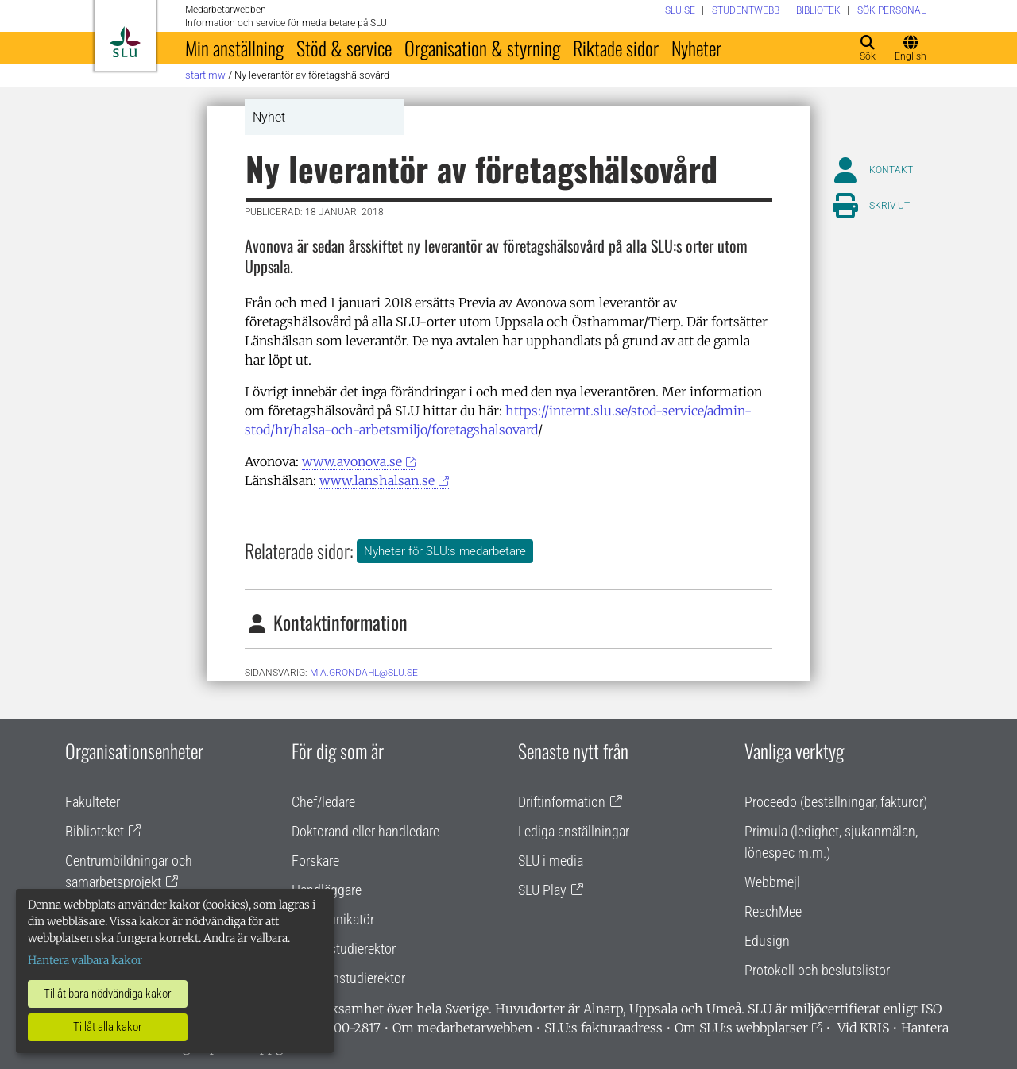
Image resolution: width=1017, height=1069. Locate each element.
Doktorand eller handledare (365, 831)
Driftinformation (561, 801)
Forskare (315, 860)
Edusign (767, 940)
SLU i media (550, 860)
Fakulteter (92, 801)
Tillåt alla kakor (107, 1027)
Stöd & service (344, 47)
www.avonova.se (352, 461)
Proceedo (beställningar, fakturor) (835, 801)
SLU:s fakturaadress (603, 1028)
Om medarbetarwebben (462, 1028)
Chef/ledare (323, 801)
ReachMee (773, 911)
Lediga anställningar (573, 831)
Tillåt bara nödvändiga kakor (108, 993)
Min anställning (234, 47)
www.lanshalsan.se (377, 480)
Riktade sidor (616, 47)
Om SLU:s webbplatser (741, 1028)
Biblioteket (94, 831)
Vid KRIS (863, 1028)
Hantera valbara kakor (85, 960)
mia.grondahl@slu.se (364, 672)
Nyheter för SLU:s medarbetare (445, 551)
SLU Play (542, 890)
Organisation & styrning (482, 47)
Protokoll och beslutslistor (817, 970)
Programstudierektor (348, 978)
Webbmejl (772, 882)
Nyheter (696, 47)
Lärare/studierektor (344, 948)
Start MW (205, 75)
